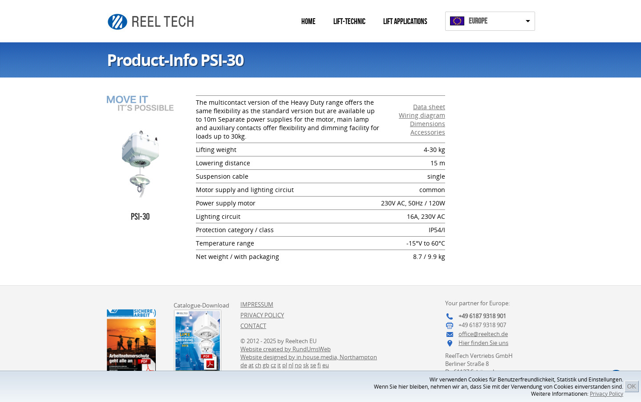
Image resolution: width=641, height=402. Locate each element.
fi (319, 365)
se (313, 365)
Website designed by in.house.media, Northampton (308, 357)
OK (631, 386)
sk (306, 365)
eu (325, 365)
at (251, 365)
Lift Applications (405, 21)
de (243, 365)
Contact (253, 326)
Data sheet (429, 107)
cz (273, 365)
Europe (478, 21)
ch (258, 365)
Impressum (256, 304)
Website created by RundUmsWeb (285, 349)
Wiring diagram (422, 115)
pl (284, 365)
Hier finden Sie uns (483, 343)
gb (266, 365)
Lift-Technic (349, 21)
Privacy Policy (606, 394)
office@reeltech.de (483, 334)
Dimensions (427, 123)
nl (290, 365)
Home (308, 21)
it (279, 365)
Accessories (427, 132)
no (298, 365)
